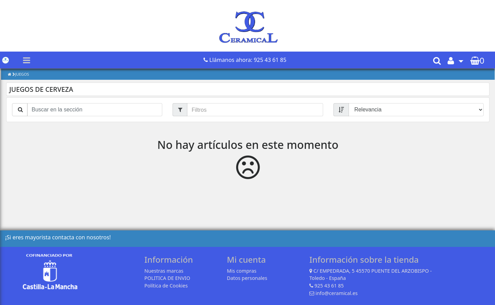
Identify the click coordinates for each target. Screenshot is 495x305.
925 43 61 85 (329, 285)
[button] (455, 60)
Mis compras (241, 271)
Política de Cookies (166, 285)
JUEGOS (22, 74)
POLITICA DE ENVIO (167, 278)
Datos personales (247, 278)
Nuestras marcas (163, 271)
